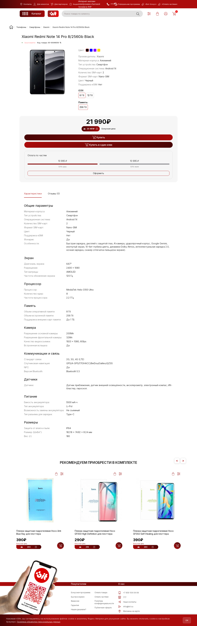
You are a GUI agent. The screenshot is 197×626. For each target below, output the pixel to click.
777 (122, 598)
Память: (83, 102)
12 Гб (90, 95)
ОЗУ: (81, 90)
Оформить (98, 173)
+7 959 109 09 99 (128, 593)
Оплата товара (100, 593)
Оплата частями (101, 597)
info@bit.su (125, 607)
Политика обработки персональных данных (38, 621)
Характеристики (33, 193)
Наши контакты (127, 602)
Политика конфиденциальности (104, 603)
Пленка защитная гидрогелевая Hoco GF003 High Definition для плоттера (95, 532)
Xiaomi (100, 56)
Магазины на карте (129, 612)
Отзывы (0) (54, 193)
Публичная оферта (103, 608)
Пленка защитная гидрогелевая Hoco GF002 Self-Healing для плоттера (153, 532)
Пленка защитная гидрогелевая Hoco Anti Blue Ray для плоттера (38, 532)
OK (185, 620)
